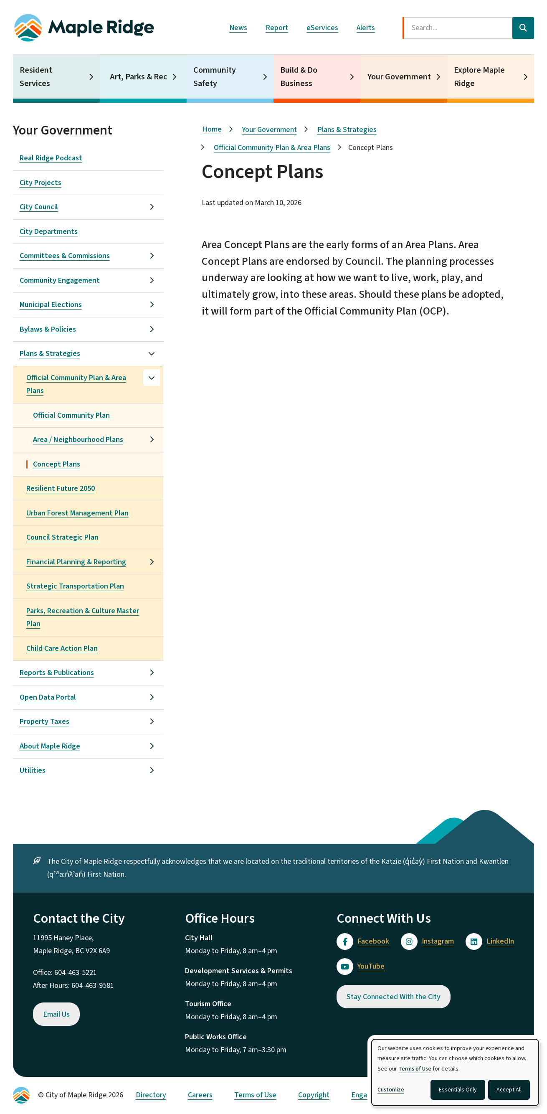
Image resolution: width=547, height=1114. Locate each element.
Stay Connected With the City (394, 997)
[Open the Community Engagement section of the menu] (151, 280)
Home (212, 129)
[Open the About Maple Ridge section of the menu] (151, 746)
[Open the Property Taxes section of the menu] (151, 721)
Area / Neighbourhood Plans (78, 439)
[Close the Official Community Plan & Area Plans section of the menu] (151, 377)
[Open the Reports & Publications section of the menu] (151, 672)
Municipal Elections (51, 304)
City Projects (40, 183)
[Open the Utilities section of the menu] (151, 770)
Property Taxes (44, 721)
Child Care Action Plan (62, 648)
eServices (322, 28)
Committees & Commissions (65, 256)
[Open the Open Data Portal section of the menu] (151, 697)
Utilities (33, 770)
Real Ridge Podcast (51, 158)
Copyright (313, 1095)
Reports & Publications (57, 672)
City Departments (49, 231)
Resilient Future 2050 (60, 488)
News (238, 28)
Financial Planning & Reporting (76, 562)
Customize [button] (390, 1090)
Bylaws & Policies (48, 329)
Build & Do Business (298, 76)
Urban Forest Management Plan (77, 513)
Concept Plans (56, 464)
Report (277, 28)
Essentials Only (458, 1090)
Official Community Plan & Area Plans (76, 384)
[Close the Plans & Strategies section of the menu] (151, 353)
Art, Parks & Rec (138, 77)
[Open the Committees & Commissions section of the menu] (151, 255)
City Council (39, 207)
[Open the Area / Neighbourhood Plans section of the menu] (151, 439)
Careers (200, 1095)
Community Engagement (60, 280)
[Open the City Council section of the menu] (151, 206)
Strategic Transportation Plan (75, 586)
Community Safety (214, 76)
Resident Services (36, 76)
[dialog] (455, 1072)
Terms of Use (255, 1095)
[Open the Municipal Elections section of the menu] (151, 304)
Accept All (509, 1090)
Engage (363, 1095)
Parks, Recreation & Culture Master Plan (82, 617)
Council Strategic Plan (62, 537)
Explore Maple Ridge (479, 76)
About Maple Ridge (50, 746)
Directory (151, 1095)
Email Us (56, 1014)
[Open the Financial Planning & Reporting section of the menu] (151, 561)
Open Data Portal (48, 697)
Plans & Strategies (50, 353)
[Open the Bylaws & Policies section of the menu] (151, 329)
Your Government (399, 77)
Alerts (366, 28)
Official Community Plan (71, 415)
